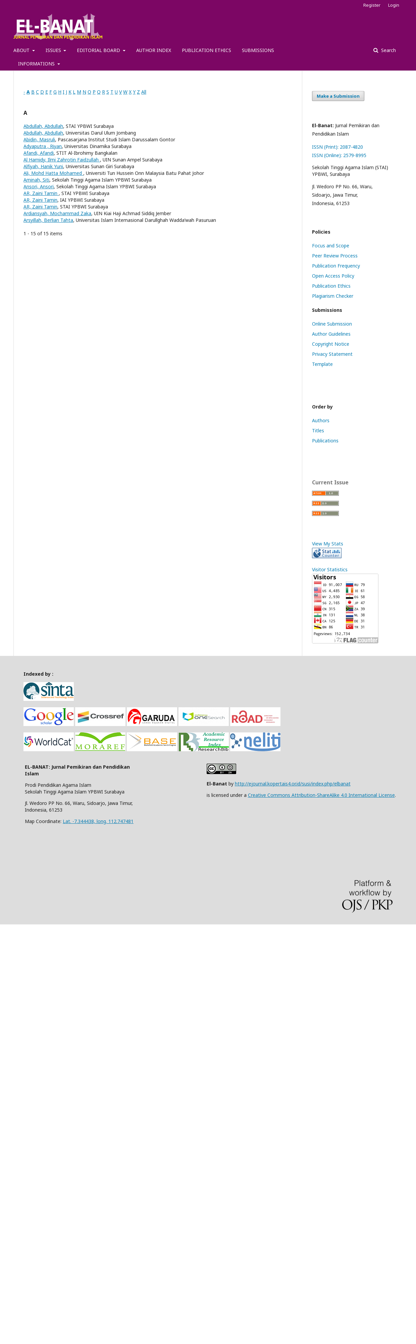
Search (388, 50)
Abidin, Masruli (39, 139)
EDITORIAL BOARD (99, 50)
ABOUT (22, 50)
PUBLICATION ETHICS (206, 50)
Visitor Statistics (330, 569)
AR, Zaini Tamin (41, 193)
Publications (325, 440)
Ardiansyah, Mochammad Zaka (57, 213)
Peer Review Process (335, 255)
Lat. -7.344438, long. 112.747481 (98, 821)
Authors (320, 420)
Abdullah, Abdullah (43, 126)
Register (371, 5)
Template (322, 364)
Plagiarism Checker (332, 296)
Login (393, 5)
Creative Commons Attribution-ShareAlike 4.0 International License (321, 795)
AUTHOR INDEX (153, 50)
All (143, 92)
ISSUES (54, 50)
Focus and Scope (330, 245)
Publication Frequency (336, 265)
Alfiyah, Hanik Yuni (43, 166)
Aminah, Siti (36, 180)
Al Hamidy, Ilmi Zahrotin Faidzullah (61, 159)
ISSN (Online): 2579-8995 (339, 155)
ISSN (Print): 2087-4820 (337, 147)
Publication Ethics (331, 286)
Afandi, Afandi (38, 153)
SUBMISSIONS (258, 50)
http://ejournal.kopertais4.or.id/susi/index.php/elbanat (293, 783)
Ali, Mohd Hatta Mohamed (53, 173)
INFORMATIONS (37, 63)
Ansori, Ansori (38, 186)
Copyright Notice (330, 344)
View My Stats (327, 543)
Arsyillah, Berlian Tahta (48, 220)
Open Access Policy (333, 276)
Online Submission (332, 324)
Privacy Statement (332, 354)
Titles (318, 430)
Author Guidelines (331, 334)
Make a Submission (338, 96)
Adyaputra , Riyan (42, 146)
